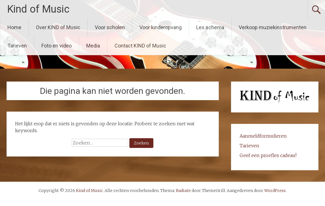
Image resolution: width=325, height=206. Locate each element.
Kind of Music (38, 9)
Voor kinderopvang (160, 27)
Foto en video (56, 46)
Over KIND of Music (58, 27)
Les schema (210, 27)
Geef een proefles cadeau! (268, 155)
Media (93, 46)
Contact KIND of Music (140, 46)
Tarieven (17, 46)
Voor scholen (110, 27)
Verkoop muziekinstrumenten (272, 27)
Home (14, 27)
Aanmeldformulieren (263, 136)
